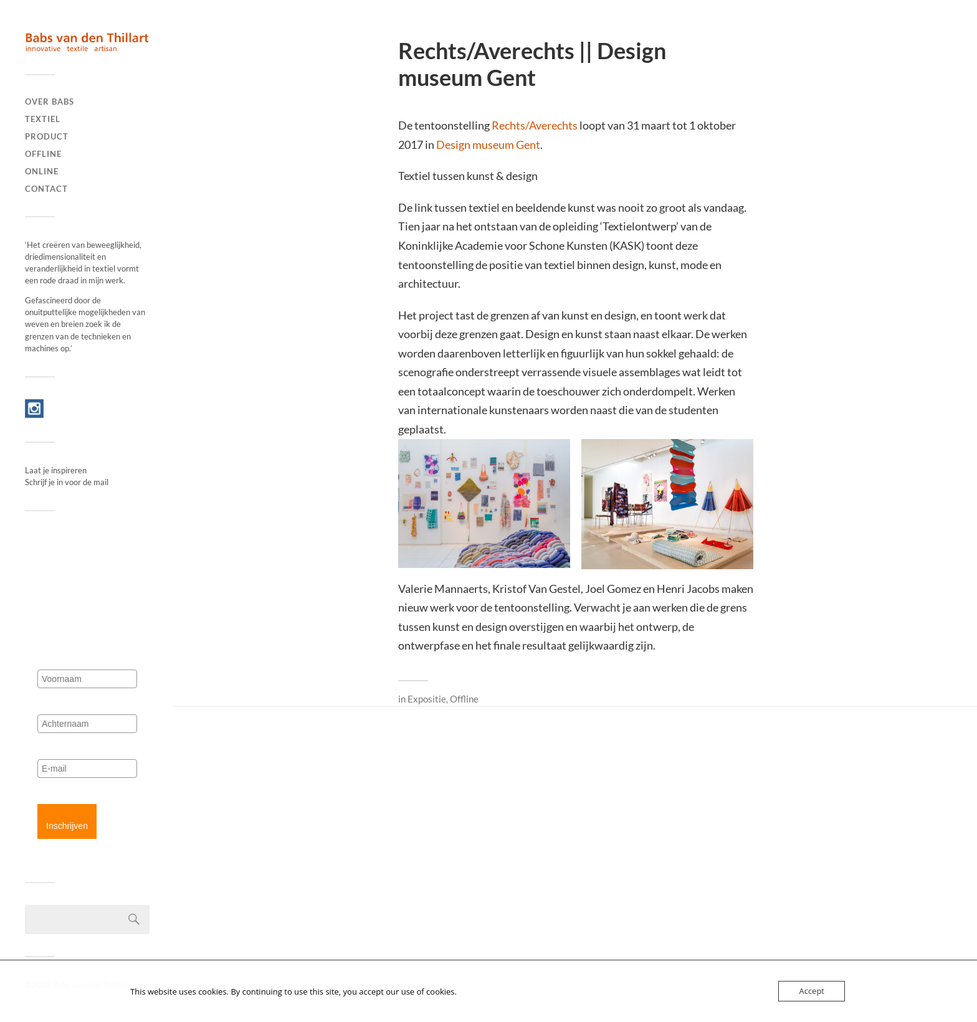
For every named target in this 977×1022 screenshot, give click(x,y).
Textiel (42, 119)
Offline (43, 154)
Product (47, 136)
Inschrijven (67, 826)
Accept (811, 990)
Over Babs (49, 101)
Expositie (426, 698)
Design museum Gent (488, 144)
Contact (46, 189)
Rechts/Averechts (535, 125)
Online (42, 171)
